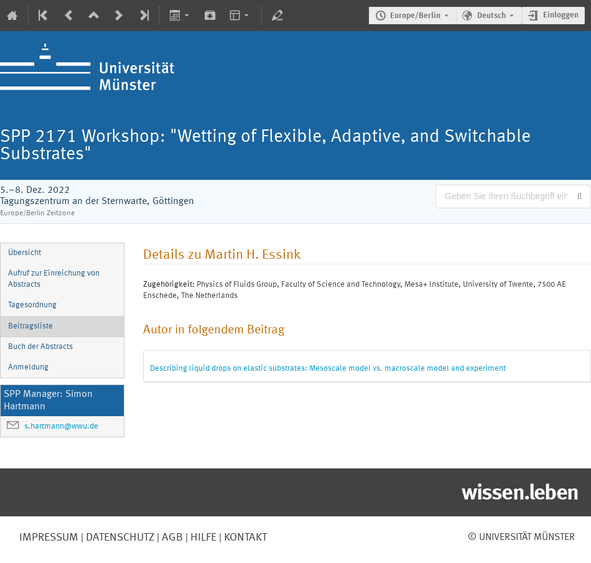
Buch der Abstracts (40, 347)
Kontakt (245, 537)
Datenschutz (118, 537)
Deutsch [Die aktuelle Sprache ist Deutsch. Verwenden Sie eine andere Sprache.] (491, 16)
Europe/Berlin (415, 16)
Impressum (48, 537)
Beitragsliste (30, 326)
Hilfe (202, 537)
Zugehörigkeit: (169, 285)
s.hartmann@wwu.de (61, 426)
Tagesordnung (32, 305)
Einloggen (561, 15)
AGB (171, 537)
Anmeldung (28, 367)
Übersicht (24, 253)
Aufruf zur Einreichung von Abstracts (54, 279)
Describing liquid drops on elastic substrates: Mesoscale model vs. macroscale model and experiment (328, 369)
